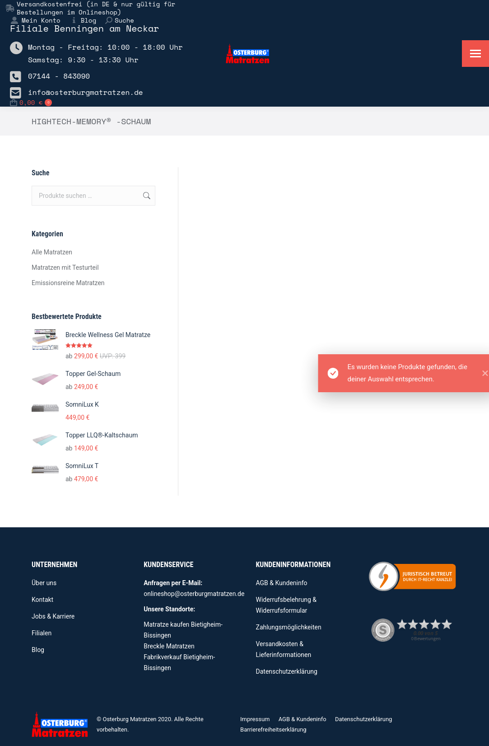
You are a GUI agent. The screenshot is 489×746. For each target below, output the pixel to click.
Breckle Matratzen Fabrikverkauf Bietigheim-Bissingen (179, 657)
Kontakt (42, 599)
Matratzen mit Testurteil (65, 267)
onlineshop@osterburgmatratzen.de (194, 593)
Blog (83, 20)
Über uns (44, 582)
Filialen (41, 633)
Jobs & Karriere (53, 616)
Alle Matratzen (52, 252)
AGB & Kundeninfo (281, 582)
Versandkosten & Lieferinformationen (284, 649)
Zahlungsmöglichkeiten (288, 627)
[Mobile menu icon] (475, 53)
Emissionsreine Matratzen (68, 282)
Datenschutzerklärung (286, 671)
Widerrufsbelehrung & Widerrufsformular (286, 605)
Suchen (145, 196)
